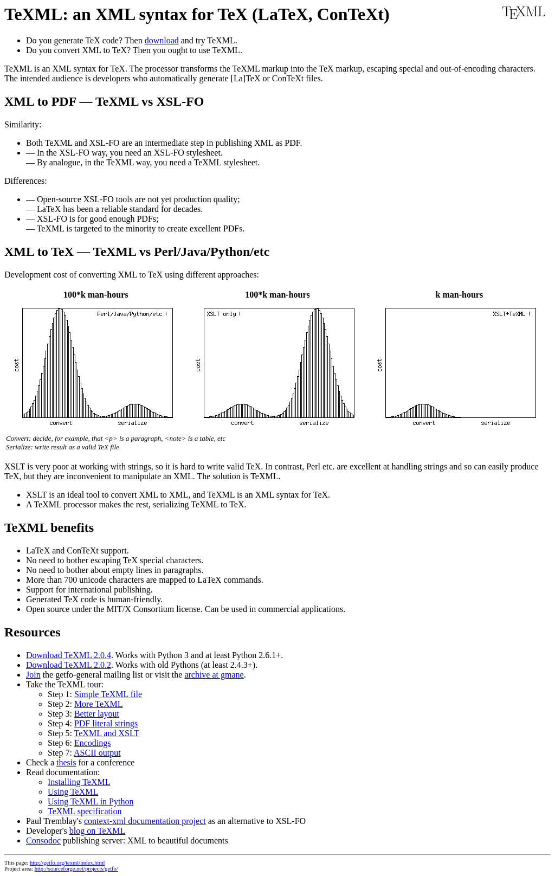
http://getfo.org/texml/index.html (67, 863)
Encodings (92, 743)
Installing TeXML (79, 782)
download (162, 40)
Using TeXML (73, 791)
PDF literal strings (106, 723)
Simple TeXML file (108, 694)
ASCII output (97, 752)
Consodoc (43, 840)
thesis (66, 762)
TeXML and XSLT (106, 733)
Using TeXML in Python (90, 801)
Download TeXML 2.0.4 (68, 655)
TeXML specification (84, 811)
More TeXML (98, 703)
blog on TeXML (97, 830)
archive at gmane (213, 674)
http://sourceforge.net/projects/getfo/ (76, 869)
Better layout (96, 713)
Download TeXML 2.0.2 (68, 664)
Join (33, 674)
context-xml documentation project (145, 821)
